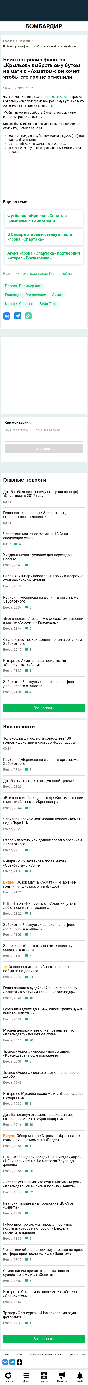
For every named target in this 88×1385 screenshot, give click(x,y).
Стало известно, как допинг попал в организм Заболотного (42, 642)
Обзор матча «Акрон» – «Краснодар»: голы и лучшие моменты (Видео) (42, 1138)
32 (31, 1192)
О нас (19, 1354)
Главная (8, 41)
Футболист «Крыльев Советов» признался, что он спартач (37, 218)
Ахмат (57, 295)
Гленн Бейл (59, 97)
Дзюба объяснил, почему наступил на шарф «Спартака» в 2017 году (41, 494)
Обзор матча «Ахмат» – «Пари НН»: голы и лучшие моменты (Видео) (40, 884)
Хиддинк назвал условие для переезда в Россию (38, 557)
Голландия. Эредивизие (25, 295)
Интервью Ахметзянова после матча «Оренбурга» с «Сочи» (34, 663)
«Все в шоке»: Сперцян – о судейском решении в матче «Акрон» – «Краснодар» (43, 621)
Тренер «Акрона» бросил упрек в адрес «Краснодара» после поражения (36, 1053)
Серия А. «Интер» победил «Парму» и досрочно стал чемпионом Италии (43, 578)
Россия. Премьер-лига (24, 286)
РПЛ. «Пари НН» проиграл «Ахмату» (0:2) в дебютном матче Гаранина (39, 905)
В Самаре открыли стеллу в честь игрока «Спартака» (39, 237)
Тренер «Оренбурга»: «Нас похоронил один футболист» (39, 1315)
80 (31, 1171)
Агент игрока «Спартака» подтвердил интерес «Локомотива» (43, 255)
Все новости (44, 708)
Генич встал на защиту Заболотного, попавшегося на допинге (34, 515)
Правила (73, 1354)
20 (31, 1040)
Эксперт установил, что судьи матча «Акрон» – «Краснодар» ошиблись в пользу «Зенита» (43, 1184)
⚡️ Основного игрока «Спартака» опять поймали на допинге (37, 969)
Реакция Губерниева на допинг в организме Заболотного (40, 599)
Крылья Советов (19, 304)
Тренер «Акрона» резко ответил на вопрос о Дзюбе (40, 1075)
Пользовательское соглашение (45, 1354)
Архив (5, 1354)
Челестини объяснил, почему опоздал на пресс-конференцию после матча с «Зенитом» (43, 1252)
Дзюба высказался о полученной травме (38, 781)
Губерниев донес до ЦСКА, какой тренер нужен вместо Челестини (43, 1011)
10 (31, 998)
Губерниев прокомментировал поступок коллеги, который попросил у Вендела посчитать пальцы (37, 1229)
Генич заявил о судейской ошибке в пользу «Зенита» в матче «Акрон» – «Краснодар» (40, 990)
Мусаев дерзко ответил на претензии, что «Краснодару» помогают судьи (38, 1032)
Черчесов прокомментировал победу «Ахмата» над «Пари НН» (43, 821)
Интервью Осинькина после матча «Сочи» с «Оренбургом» (40, 1294)
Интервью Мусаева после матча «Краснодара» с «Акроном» (43, 1096)
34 (31, 977)
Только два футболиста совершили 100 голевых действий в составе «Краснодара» (40, 740)
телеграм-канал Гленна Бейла (46, 273)
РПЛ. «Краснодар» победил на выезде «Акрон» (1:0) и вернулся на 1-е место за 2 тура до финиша (43, 1161)
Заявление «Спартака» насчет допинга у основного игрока (37, 948)
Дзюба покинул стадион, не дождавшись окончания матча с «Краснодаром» (38, 1117)
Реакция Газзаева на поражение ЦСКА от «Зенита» (38, 1205)
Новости (24, 41)
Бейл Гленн (49, 304)
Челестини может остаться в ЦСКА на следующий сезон (35, 536)
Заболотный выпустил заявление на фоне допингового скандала (39, 684)
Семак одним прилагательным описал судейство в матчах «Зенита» (36, 1273)
